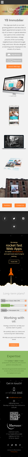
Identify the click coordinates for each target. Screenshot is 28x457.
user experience (17, 252)
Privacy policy (14, 451)
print (22, 361)
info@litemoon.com (15, 397)
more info (14, 262)
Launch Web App (14, 66)
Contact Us (20, 205)
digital (16, 361)
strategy (10, 361)
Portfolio (7, 205)
